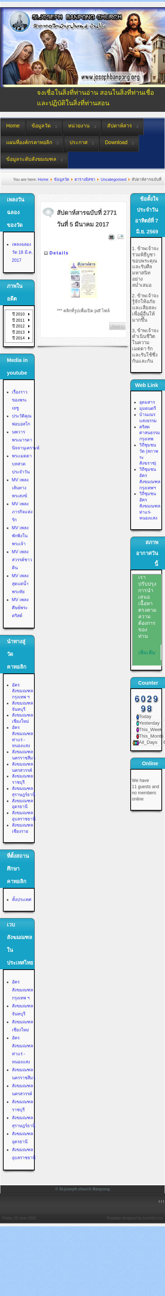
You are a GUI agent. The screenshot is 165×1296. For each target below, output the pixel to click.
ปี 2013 (18, 332)
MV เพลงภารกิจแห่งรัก (22, 511)
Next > (117, 326)
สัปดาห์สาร (119, 126)
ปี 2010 (18, 314)
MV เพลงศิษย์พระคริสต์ (20, 607)
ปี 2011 (18, 320)
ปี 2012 (18, 326)
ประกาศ (78, 142)
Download (116, 142)
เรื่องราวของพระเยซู (20, 400)
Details (59, 253)
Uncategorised (113, 179)
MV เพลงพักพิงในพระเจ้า (20, 535)
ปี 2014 (18, 338)
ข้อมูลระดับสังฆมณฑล (31, 159)
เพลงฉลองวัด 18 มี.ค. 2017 (22, 252)
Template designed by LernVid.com (134, 1218)
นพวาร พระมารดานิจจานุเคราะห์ (25, 440)
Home (13, 126)
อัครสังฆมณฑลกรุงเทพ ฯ (22, 691)
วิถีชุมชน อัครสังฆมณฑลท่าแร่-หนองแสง (149, 506)
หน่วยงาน (79, 126)
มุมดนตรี (147, 408)
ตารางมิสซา (85, 179)
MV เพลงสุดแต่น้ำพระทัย (20, 583)
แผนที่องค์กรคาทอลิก (29, 142)
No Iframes (147, 620)
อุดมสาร (147, 402)
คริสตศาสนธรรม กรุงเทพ (149, 433)
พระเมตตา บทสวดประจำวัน (22, 463)
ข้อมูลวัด (41, 126)
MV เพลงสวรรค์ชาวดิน (22, 559)
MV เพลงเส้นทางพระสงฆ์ (20, 487)
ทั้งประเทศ (21, 899)
